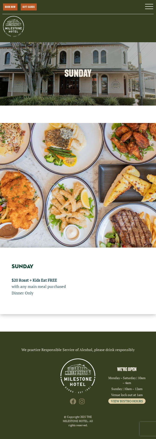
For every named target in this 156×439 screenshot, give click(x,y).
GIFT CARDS (29, 7)
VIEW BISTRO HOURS (127, 401)
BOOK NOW (10, 7)
